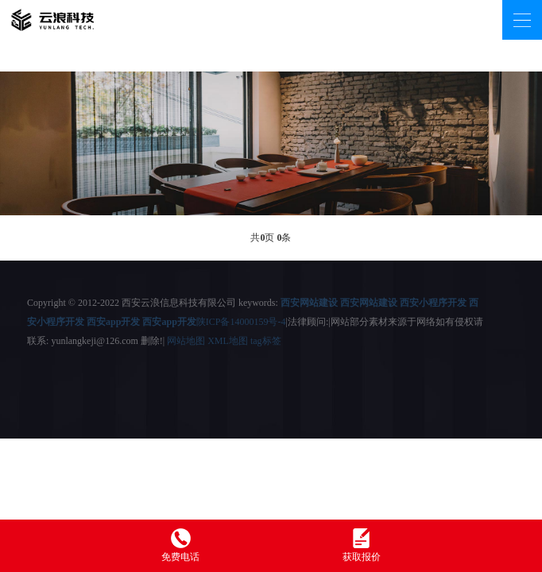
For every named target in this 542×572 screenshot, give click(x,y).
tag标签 (265, 340)
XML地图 (227, 340)
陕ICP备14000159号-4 (241, 321)
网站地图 (186, 340)
